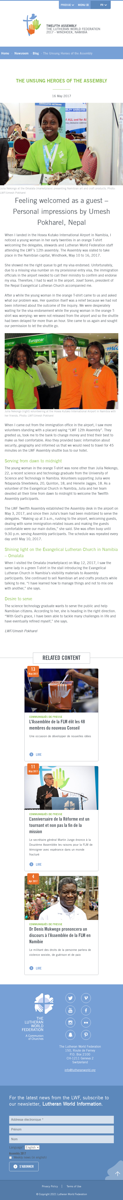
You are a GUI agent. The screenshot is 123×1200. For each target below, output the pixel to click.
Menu (83, 4)
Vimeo (86, 998)
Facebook (86, 1010)
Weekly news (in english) (30, 1157)
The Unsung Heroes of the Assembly (67, 53)
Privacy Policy (50, 1186)
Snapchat (70, 1035)
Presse (66, 4)
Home (5, 53)
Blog (36, 53)
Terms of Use (74, 1186)
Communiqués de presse (45, 716)
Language (17, 1147)
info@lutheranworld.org (80, 1070)
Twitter (70, 998)
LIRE (39, 754)
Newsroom (21, 53)
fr (102, 4)
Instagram (70, 1022)
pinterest (86, 1035)
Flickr (86, 1022)
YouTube (70, 1010)
